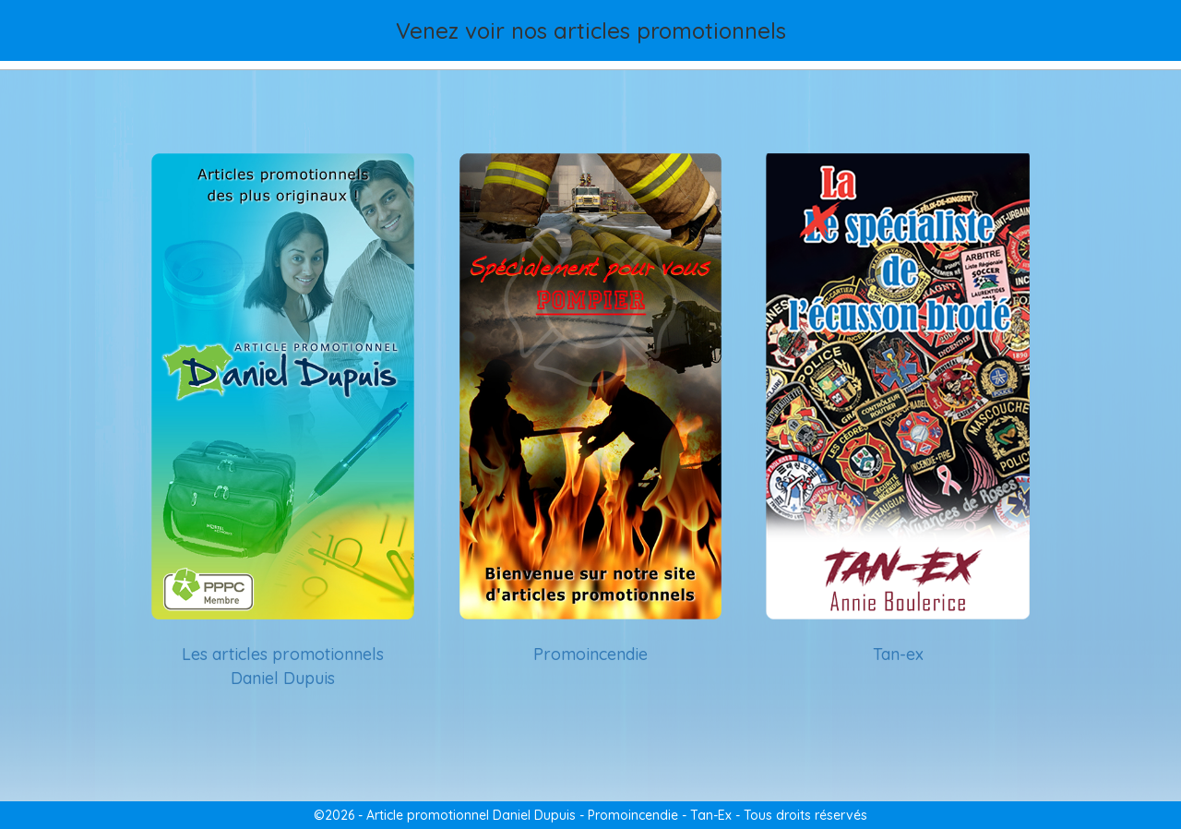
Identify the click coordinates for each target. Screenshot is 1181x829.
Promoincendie (590, 654)
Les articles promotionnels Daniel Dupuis (283, 666)
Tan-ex (898, 654)
